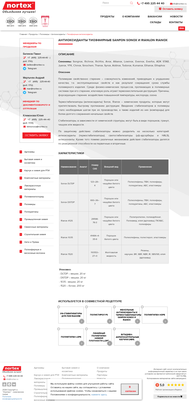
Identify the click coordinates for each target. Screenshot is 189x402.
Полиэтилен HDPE (154, 315)
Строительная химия (35, 234)
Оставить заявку (170, 9)
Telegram (32, 68)
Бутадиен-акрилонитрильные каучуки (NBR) (127, 337)
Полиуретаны (31, 211)
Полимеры (29, 204)
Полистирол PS (99, 315)
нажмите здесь (99, 394)
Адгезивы (29, 151)
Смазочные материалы (36, 227)
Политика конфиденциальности (12, 397)
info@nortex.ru (179, 3)
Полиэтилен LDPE (71, 337)
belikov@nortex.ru (35, 64)
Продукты (107, 16)
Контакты (176, 22)
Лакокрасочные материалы (32, 187)
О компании (131, 16)
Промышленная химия (36, 219)
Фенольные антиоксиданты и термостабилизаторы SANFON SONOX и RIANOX (127, 315)
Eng (181, 28)
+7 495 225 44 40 (152, 3)
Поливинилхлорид (34, 196)
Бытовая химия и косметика (33, 161)
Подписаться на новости (170, 396)
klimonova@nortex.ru (37, 126)
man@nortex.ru (34, 88)
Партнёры (102, 375)
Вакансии (155, 16)
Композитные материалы (37, 178)
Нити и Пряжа (31, 242)
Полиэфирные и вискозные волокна (34, 251)
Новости (176, 16)
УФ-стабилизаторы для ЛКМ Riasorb (71, 315)
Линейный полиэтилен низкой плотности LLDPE (99, 337)
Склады (155, 22)
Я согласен (130, 389)
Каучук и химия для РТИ (37, 170)
